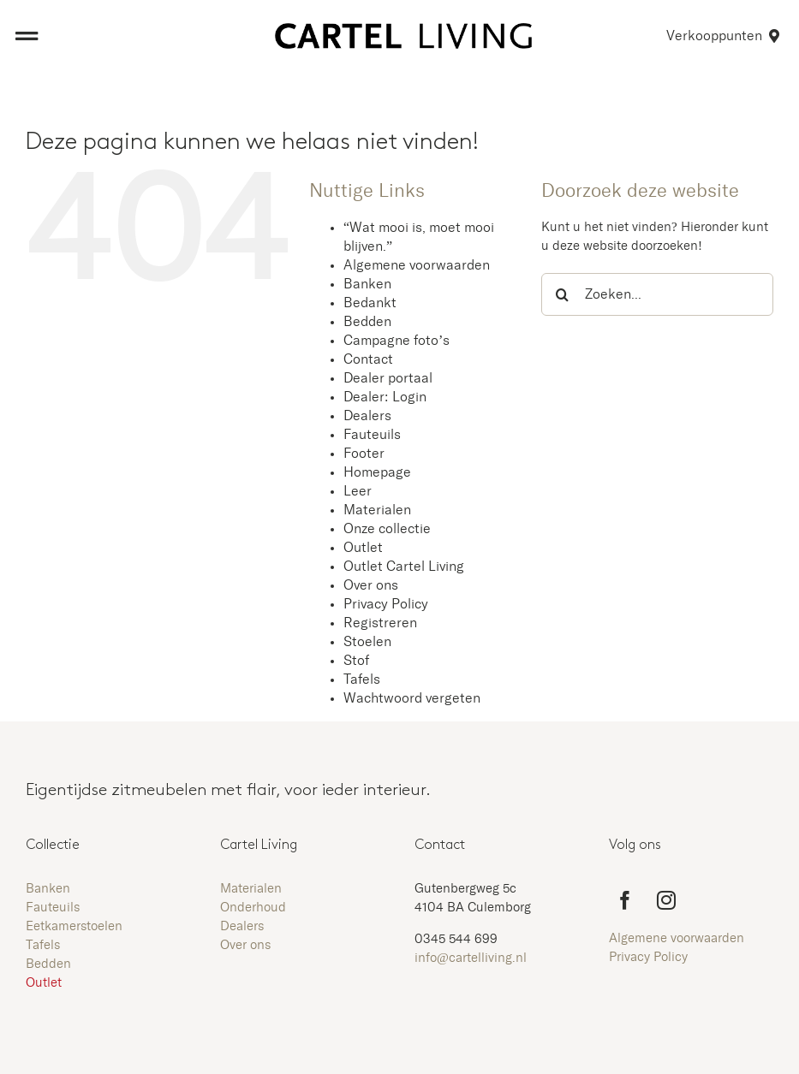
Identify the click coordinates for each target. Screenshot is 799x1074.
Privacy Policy (385, 604)
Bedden (367, 322)
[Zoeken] (562, 294)
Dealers (367, 416)
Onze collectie (387, 529)
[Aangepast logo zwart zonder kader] (403, 29)
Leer (357, 491)
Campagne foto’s (396, 340)
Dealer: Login (384, 397)
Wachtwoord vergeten (411, 698)
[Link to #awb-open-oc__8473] (27, 36)
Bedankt (370, 303)
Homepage (377, 472)
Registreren (380, 623)
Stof (356, 661)
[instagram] (666, 900)
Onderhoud (253, 907)
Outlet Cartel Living (403, 566)
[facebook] (625, 900)
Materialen (377, 510)
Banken (367, 284)
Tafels (361, 679)
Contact (368, 359)
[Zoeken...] (657, 294)
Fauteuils (372, 435)
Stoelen (367, 642)
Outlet (363, 548)
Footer (364, 453)
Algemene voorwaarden (416, 265)
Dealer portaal (387, 378)
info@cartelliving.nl (470, 958)
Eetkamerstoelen (74, 926)
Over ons (370, 585)
